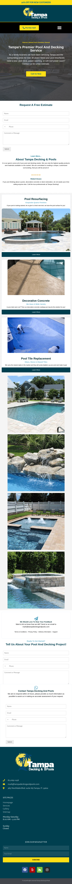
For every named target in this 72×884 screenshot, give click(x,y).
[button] (59, 27)
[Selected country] (4, 127)
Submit (7, 149)
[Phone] (36, 127)
